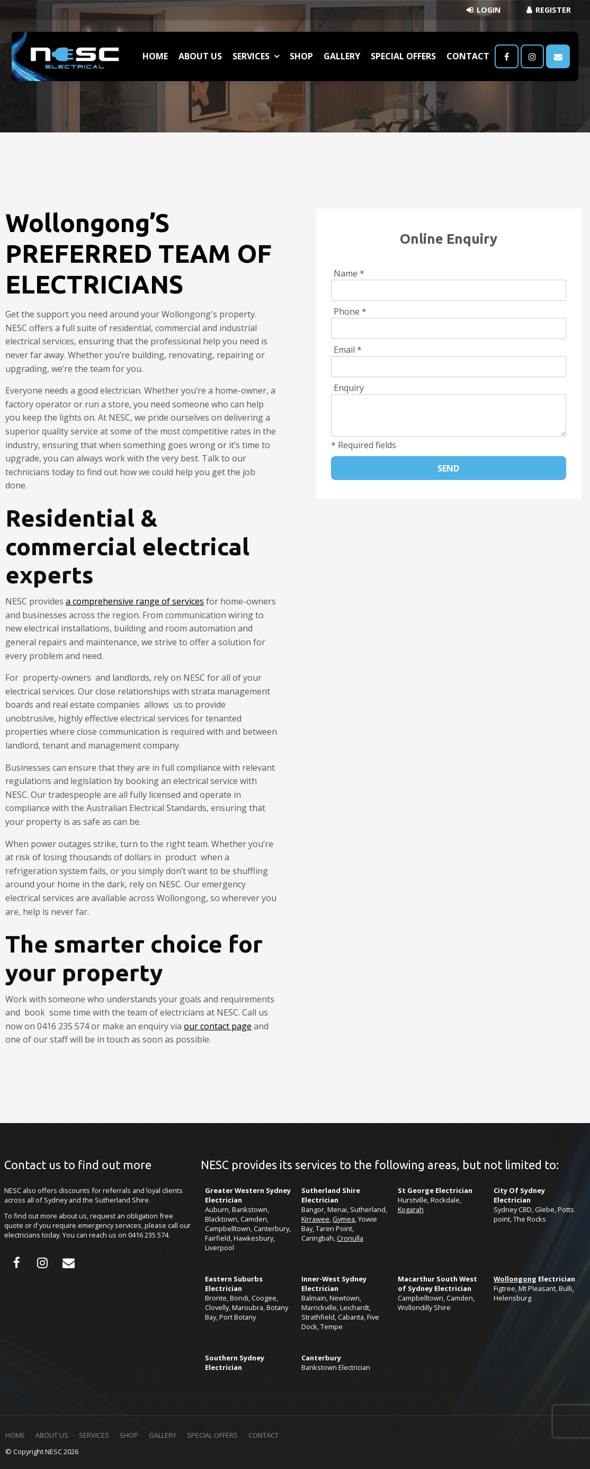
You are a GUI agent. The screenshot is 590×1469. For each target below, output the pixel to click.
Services (251, 55)
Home (155, 55)
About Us (200, 55)
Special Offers (403, 55)
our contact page (218, 1026)
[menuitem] (15, 1435)
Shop (301, 55)
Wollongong (515, 1279)
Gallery (342, 55)
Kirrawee (315, 1219)
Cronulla (350, 1238)
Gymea (344, 1219)
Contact (467, 55)
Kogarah (411, 1209)
